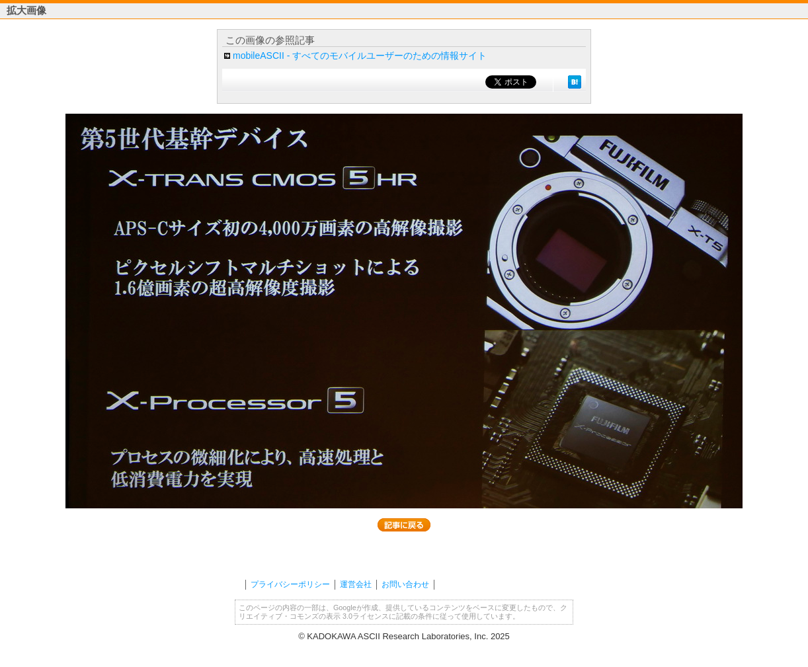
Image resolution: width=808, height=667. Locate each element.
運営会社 (356, 584)
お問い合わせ (405, 584)
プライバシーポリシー (290, 584)
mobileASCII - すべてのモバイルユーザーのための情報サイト (360, 55)
